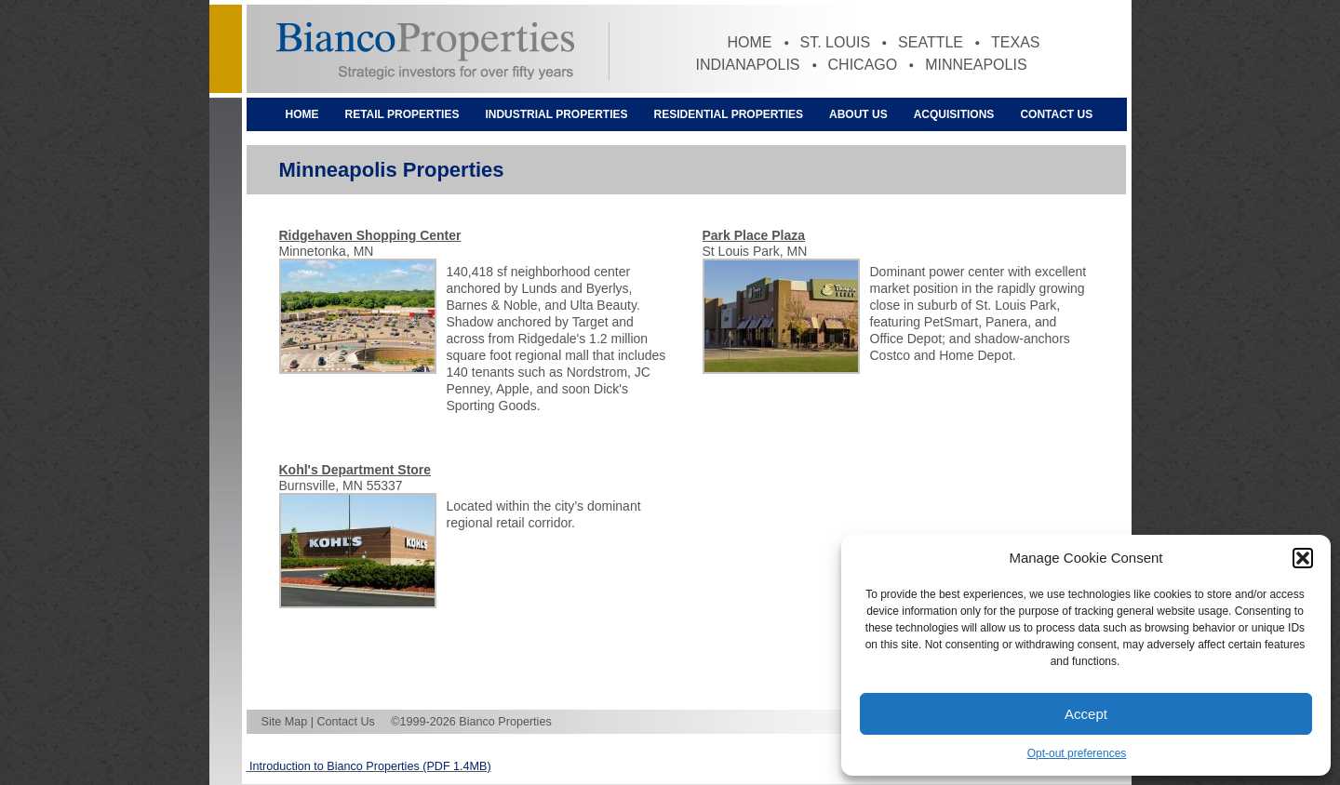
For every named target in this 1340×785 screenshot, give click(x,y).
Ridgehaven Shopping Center (370, 235)
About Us (858, 114)
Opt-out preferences (1077, 753)
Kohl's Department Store (355, 469)
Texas (1015, 42)
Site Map (284, 721)
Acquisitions (954, 114)
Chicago (863, 65)
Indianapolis (748, 65)
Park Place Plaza (754, 235)
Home (750, 42)
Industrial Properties (556, 114)
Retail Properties (402, 114)
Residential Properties (728, 114)
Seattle (930, 42)
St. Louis (835, 42)
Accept (1086, 714)
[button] (1302, 558)
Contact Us (1056, 114)
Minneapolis (975, 65)
